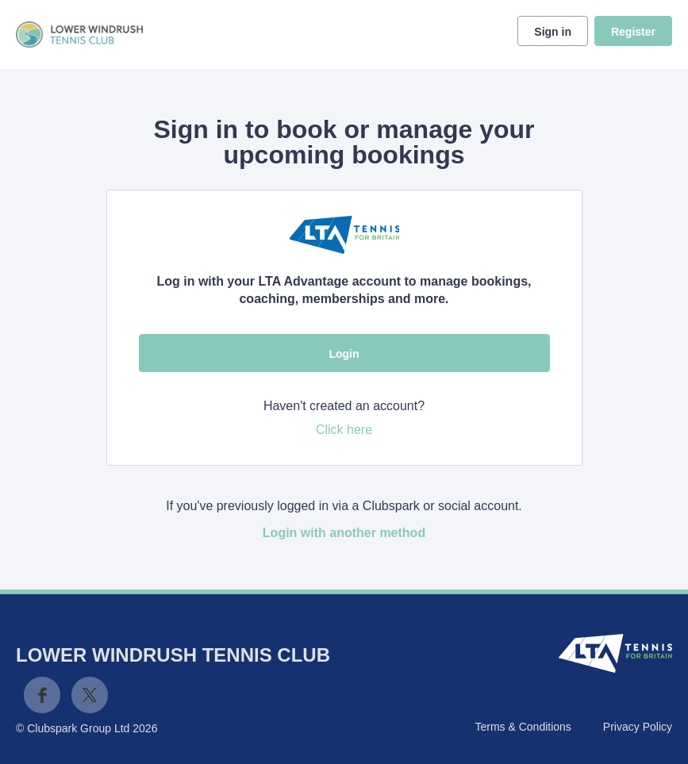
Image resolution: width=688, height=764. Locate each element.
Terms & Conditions (523, 726)
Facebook (42, 695)
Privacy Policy (637, 726)
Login (344, 353)
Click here (344, 429)
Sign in (552, 31)
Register (633, 31)
